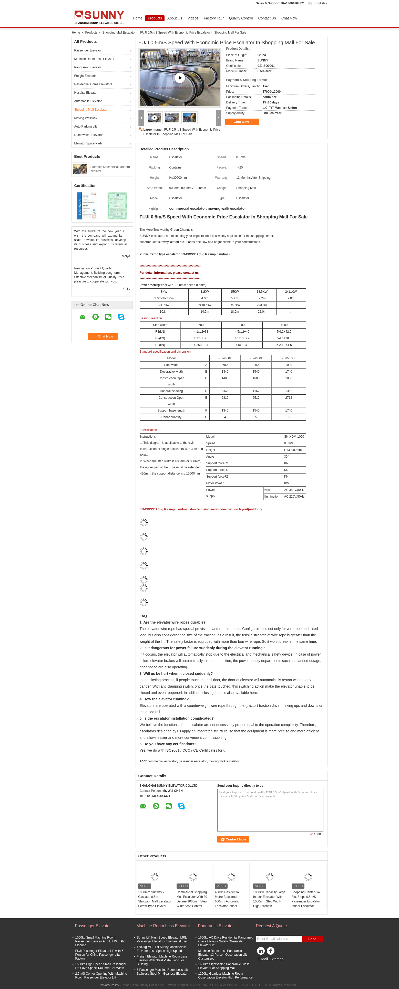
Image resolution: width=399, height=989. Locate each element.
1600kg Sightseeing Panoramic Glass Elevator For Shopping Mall (224, 966)
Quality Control (241, 18)
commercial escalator (162, 761)
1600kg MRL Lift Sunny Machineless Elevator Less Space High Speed (162, 949)
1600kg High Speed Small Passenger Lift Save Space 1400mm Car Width (100, 966)
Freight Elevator (85, 76)
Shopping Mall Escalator (119, 32)
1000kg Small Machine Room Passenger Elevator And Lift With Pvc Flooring (100, 941)
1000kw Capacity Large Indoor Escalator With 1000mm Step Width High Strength (269, 899)
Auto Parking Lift (85, 126)
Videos (193, 18)
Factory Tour (214, 18)
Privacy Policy (109, 985)
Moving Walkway (85, 118)
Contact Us (267, 18)
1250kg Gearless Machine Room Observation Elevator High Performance (225, 975)
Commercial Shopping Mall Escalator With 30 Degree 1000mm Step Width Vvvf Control (192, 899)
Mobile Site (265, 965)
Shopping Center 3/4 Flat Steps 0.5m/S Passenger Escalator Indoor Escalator (306, 899)
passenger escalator (193, 761)
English (321, 3)
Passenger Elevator (87, 50)
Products (155, 18)
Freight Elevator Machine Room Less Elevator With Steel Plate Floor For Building (162, 960)
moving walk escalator (224, 761)
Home (137, 18)
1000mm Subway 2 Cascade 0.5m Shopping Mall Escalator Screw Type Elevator (154, 899)
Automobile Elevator (88, 101)
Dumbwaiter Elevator (88, 135)
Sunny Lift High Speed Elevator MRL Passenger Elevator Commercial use (162, 939)
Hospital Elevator (86, 92)
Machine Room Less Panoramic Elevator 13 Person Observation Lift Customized (222, 954)
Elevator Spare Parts (88, 143)
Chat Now (289, 18)
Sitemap (276, 959)
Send (312, 939)
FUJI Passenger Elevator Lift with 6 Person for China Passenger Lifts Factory (99, 954)
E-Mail (263, 959)
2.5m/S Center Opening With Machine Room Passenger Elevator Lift (101, 975)
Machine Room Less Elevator (94, 59)
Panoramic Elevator (87, 67)
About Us (174, 18)
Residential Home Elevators (93, 84)
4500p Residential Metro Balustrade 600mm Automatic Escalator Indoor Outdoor (227, 901)
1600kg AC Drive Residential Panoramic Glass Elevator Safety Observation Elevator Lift (225, 941)
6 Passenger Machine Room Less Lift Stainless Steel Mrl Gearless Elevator (162, 971)
